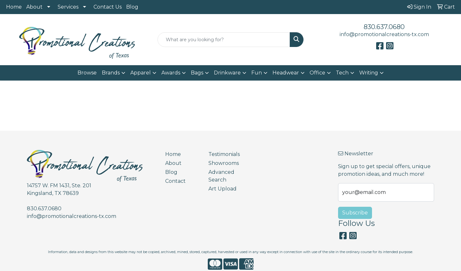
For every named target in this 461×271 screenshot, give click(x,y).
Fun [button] (256, 73)
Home (14, 7)
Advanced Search (221, 176)
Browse (87, 73)
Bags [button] (197, 73)
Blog (132, 7)
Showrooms (223, 163)
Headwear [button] (285, 73)
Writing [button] (368, 73)
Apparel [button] (140, 73)
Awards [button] (170, 73)
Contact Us (107, 7)
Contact (175, 181)
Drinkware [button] (227, 73)
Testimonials (224, 154)
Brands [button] (111, 73)
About (34, 7)
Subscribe (355, 213)
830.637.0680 (384, 27)
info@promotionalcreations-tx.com (384, 34)
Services (68, 7)
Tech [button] (342, 73)
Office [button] (317, 73)
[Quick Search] (224, 39)
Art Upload (222, 189)
